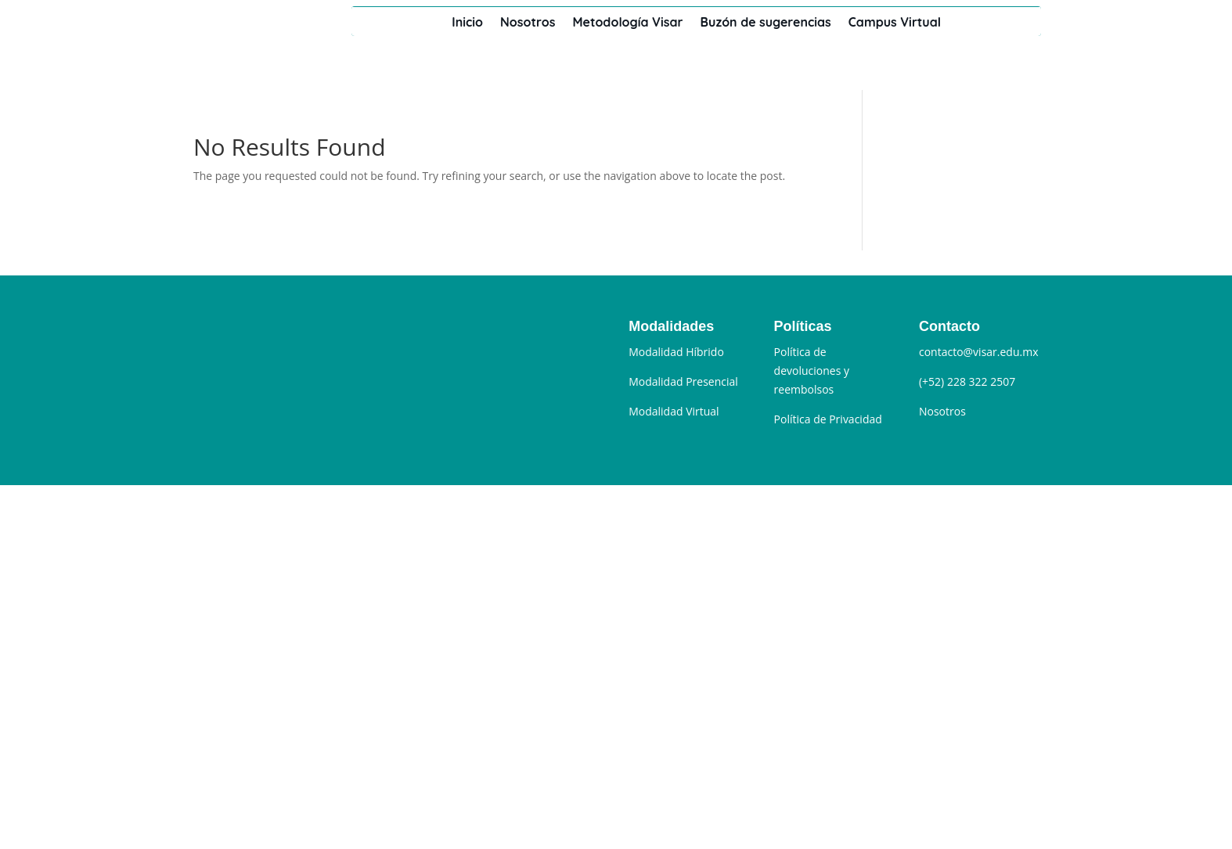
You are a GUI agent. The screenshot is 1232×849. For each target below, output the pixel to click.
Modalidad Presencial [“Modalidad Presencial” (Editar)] (683, 381)
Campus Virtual (894, 22)
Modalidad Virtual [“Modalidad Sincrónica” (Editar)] (674, 411)
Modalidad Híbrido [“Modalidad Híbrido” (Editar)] (676, 351)
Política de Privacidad (828, 419)
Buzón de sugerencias (766, 22)
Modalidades (671, 326)
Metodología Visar (627, 22)
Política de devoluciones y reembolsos (811, 370)
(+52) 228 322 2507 (967, 381)
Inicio (467, 22)
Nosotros (527, 22)
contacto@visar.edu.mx (979, 351)
